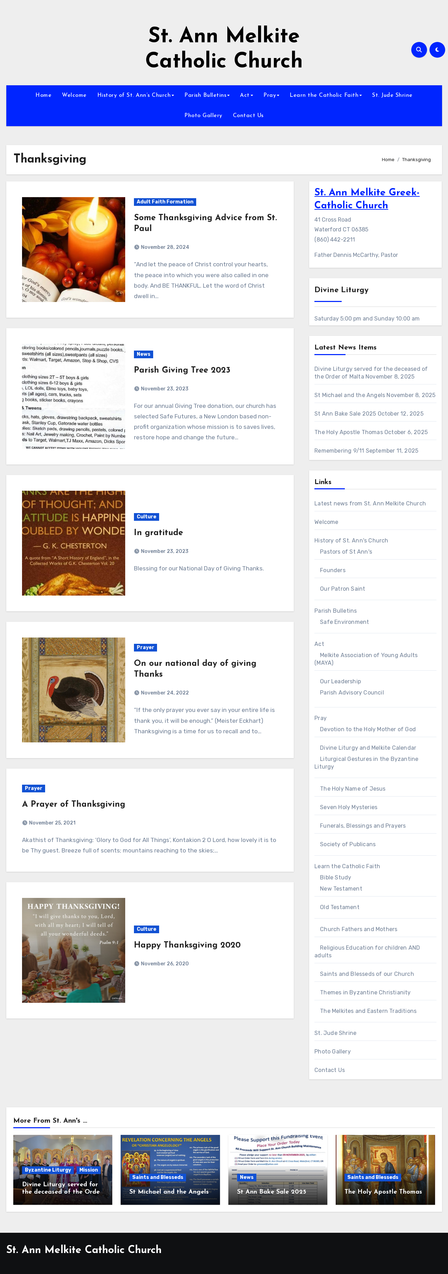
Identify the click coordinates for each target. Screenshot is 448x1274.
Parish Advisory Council (352, 692)
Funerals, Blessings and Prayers (363, 825)
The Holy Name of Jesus (352, 788)
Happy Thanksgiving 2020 (187, 945)
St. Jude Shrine (392, 95)
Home (43, 95)
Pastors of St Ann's (346, 551)
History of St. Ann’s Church (134, 95)
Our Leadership (340, 681)
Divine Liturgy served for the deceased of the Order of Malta (62, 1192)
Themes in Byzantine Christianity (365, 992)
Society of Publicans (348, 844)
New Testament (341, 888)
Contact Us (248, 115)
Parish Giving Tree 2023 (182, 370)
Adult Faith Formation (165, 202)
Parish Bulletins (205, 95)
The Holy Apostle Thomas (348, 432)
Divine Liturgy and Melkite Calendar (368, 747)
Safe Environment (344, 622)
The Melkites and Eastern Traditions (368, 1011)
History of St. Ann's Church (351, 540)
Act (245, 95)
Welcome (74, 95)
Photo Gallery (203, 115)
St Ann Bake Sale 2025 (345, 413)
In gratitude (158, 533)
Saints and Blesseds (157, 1177)
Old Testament (340, 907)
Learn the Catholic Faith (324, 95)
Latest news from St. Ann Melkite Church (370, 503)
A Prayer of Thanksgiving (73, 804)
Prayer (145, 647)
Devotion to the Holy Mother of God (368, 729)
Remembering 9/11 (339, 450)
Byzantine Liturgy (48, 1170)
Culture (146, 517)
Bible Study (335, 877)
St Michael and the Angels (349, 395)
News (143, 354)
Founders (333, 570)
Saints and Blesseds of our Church (367, 974)
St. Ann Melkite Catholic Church (84, 1250)
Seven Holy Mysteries (348, 807)
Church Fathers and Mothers (358, 929)
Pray (269, 95)
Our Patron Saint (342, 588)
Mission (88, 1170)
